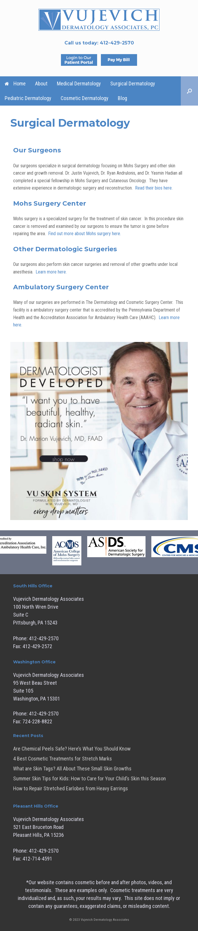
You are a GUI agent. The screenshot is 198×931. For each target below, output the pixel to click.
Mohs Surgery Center (49, 203)
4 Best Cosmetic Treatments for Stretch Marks (62, 759)
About (41, 83)
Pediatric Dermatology (28, 98)
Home (15, 83)
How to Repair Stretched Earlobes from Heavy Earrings (70, 788)
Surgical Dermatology (132, 83)
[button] (189, 91)
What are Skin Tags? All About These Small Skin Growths (72, 768)
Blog (122, 98)
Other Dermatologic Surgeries (65, 249)
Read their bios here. (154, 188)
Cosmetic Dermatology (84, 98)
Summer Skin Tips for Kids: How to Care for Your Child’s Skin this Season (89, 778)
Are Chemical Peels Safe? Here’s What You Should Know (72, 749)
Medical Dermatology (79, 83)
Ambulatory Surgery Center (61, 287)
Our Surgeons (37, 150)
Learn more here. (51, 272)
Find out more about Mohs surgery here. (84, 233)
